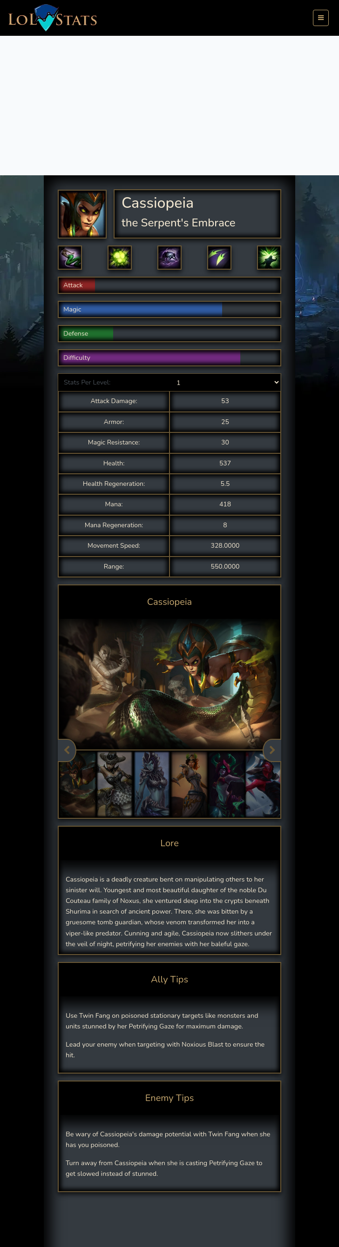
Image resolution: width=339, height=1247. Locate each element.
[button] (70, 257)
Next (272, 750)
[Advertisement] (169, 105)
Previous (67, 750)
